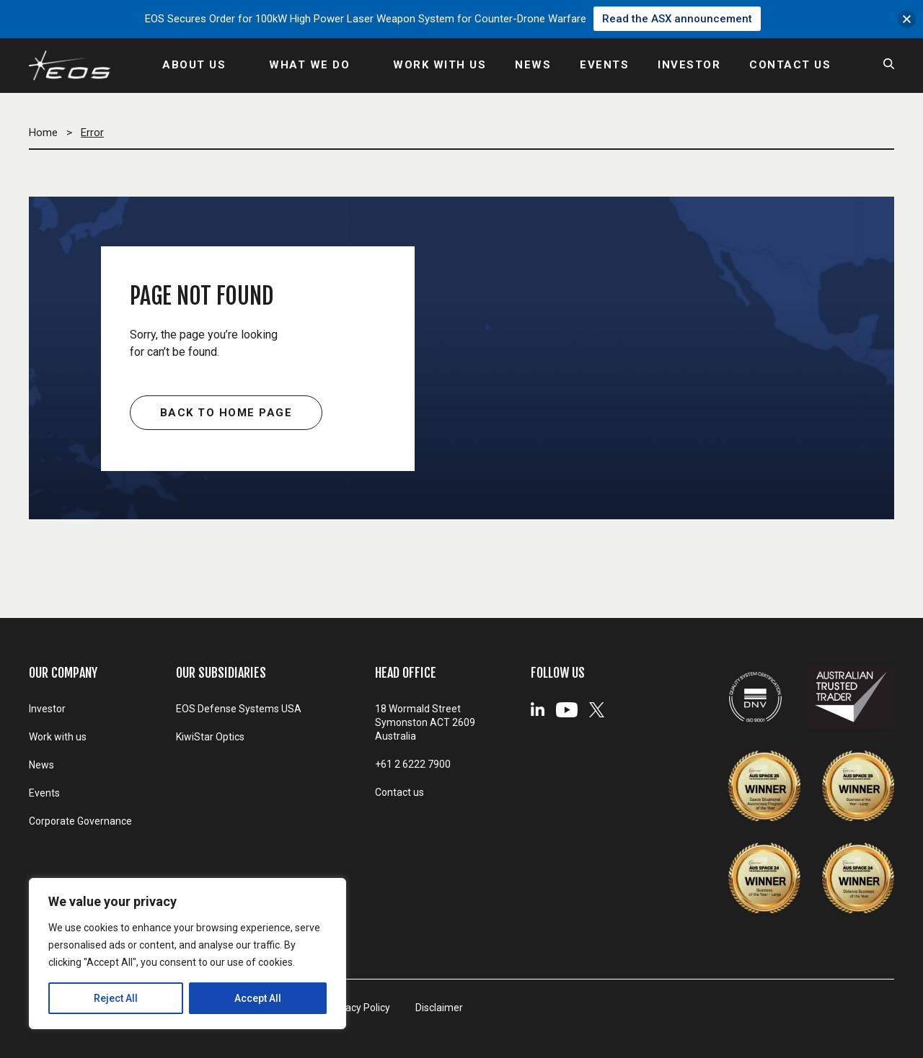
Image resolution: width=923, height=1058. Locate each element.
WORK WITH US (439, 64)
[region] (187, 953)
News (41, 765)
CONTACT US (790, 64)
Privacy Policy (359, 1007)
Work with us (58, 737)
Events (44, 793)
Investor (47, 708)
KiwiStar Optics (210, 737)
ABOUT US (194, 64)
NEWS (533, 64)
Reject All (116, 998)
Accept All (257, 998)
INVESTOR (689, 64)
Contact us (399, 792)
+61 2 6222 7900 (413, 764)
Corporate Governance (80, 821)
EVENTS (604, 64)
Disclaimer (439, 1007)
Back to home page (226, 412)
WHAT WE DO (309, 64)
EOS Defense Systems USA (238, 708)
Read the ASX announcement (677, 18)
